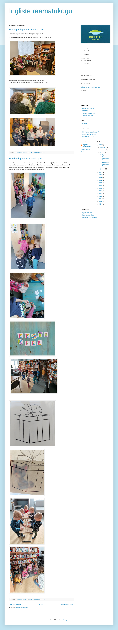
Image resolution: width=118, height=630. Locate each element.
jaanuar (102, 169)
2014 (100, 191)
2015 (100, 188)
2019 (100, 177)
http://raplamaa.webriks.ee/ (90, 132)
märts (102, 152)
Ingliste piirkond (87, 213)
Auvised (84, 123)
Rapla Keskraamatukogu (89, 217)
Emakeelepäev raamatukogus (25, 158)
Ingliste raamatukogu (40, 11)
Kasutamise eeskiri (88, 108)
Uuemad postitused (15, 604)
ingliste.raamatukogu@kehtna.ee (91, 87)
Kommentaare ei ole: (39, 152)
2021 (100, 172)
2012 (100, 196)
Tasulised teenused (88, 115)
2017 (100, 183)
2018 (100, 180)
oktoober (103, 150)
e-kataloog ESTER (87, 136)
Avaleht (41, 604)
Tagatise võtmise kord (88, 113)
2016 (100, 185)
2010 (100, 201)
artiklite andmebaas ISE (89, 134)
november (103, 147)
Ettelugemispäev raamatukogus (26, 29)
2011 (100, 199)
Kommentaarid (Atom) (21, 608)
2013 (100, 193)
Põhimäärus (86, 111)
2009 (100, 204)
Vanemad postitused (67, 604)
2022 (100, 145)
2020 (100, 175)
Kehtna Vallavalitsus (88, 215)
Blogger (65, 620)
